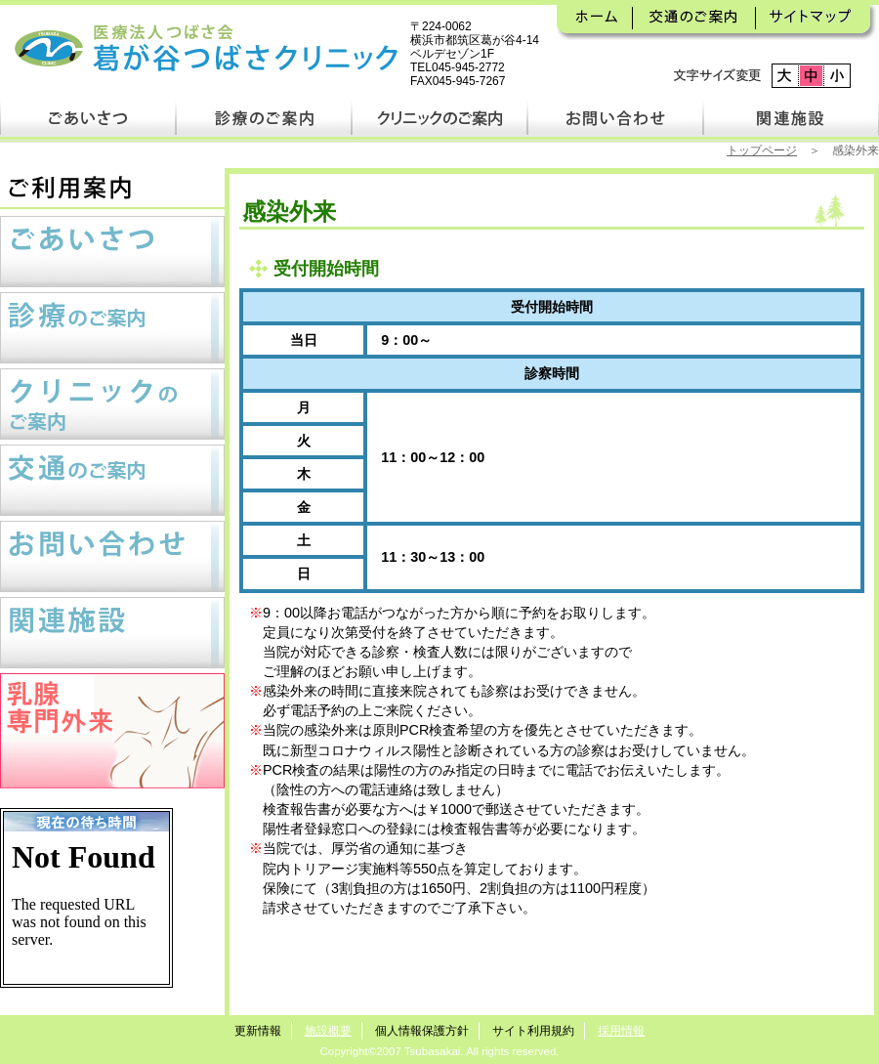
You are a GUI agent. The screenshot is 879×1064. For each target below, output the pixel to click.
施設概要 (328, 1031)
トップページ (762, 150)
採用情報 (621, 1031)
